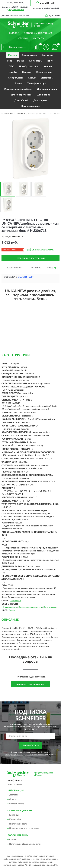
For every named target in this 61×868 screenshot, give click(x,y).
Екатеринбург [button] (26, 277)
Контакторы (35, 61)
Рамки (20, 61)
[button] (15, 9)
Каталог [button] (14, 33)
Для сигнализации (47, 89)
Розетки (12, 55)
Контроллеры (15, 78)
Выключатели (29, 55)
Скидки (12, 840)
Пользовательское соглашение (24, 828)
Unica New (15, 601)
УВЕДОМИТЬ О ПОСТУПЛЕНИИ (31, 258)
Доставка (13, 795)
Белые (12, 610)
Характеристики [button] (14, 268)
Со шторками (50, 607)
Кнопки (48, 66)
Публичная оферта (18, 824)
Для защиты (40, 100)
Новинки (22, 38)
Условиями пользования (35, 755)
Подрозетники (44, 72)
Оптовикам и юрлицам (38, 33)
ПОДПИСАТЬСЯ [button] (30, 746)
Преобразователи (28, 66)
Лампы (18, 83)
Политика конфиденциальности (25, 844)
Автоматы (47, 55)
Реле (9, 61)
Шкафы (13, 72)
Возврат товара (16, 804)
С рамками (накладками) (30, 607)
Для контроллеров (21, 95)
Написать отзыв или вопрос (30, 684)
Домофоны (47, 78)
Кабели (32, 78)
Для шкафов (43, 95)
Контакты (38, 38)
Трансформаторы (36, 83)
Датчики (26, 72)
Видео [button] (51, 268)
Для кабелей (21, 100)
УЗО (11, 66)
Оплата (12, 799)
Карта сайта (15, 820)
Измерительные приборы (18, 89)
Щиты (50, 61)
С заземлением (10, 607)
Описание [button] (36, 268)
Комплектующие (30, 106)
